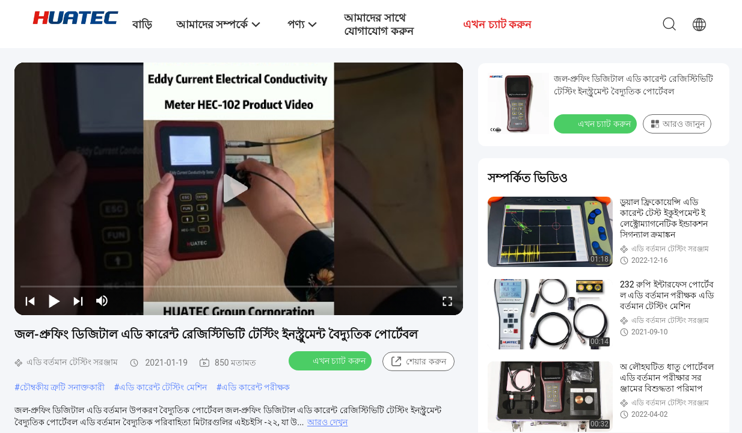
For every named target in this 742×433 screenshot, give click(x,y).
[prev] (30, 301)
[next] (78, 301)
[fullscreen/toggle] (447, 301)
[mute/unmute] (102, 301)
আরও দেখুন (327, 422)
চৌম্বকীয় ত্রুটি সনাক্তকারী (62, 387)
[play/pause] (54, 301)
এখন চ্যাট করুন (331, 360)
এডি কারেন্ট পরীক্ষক (255, 387)
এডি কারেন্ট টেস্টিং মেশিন (162, 387)
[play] (239, 189)
